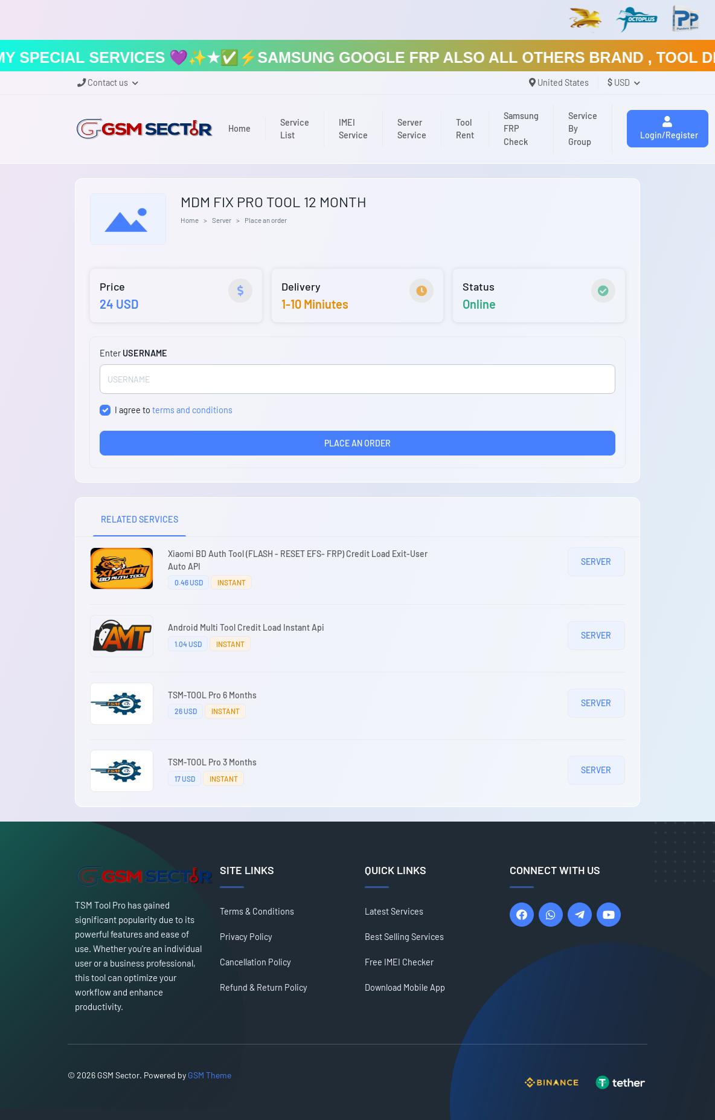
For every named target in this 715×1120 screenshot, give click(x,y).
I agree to (173, 410)
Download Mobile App (405, 987)
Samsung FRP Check (521, 129)
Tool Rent (465, 129)
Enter (133, 353)
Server (221, 220)
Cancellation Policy (255, 962)
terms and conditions (192, 410)
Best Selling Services (404, 937)
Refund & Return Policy (263, 987)
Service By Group (582, 129)
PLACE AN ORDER (357, 443)
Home (239, 128)
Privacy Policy (246, 937)
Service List (294, 129)
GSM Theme (209, 1075)
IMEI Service (353, 129)
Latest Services (394, 911)
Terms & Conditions (257, 911)
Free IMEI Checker (399, 962)
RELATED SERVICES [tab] (139, 519)
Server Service (411, 129)
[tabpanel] (357, 671)
